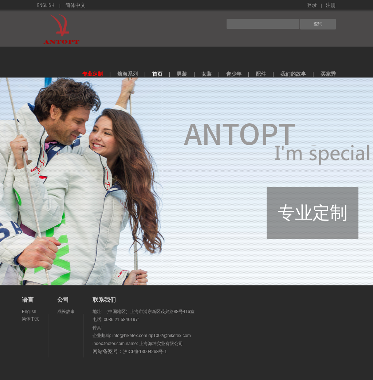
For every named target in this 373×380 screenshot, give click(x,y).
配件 (261, 74)
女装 (206, 74)
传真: (97, 327)
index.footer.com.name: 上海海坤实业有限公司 (138, 343)
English (45, 5)
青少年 (234, 74)
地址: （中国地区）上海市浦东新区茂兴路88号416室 (144, 311)
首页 (157, 74)
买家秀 (328, 74)
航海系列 (127, 74)
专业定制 (92, 74)
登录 (312, 5)
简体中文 (75, 5)
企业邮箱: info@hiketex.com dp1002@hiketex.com (142, 335)
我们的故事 (293, 74)
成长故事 (66, 311)
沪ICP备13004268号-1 (145, 351)
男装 (182, 74)
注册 (331, 5)
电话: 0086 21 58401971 (116, 319)
